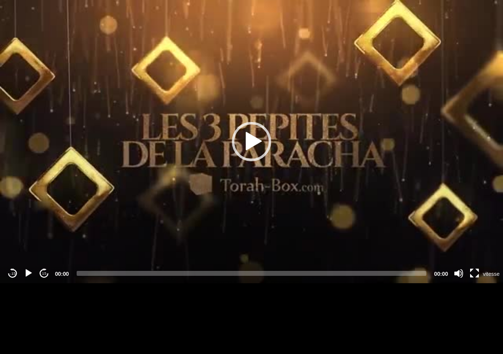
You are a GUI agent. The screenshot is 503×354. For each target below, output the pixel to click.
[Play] (28, 273)
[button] (251, 141)
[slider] (251, 273)
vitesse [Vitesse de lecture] (491, 274)
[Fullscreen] (474, 273)
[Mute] (459, 273)
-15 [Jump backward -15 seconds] (13, 273)
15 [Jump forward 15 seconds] (44, 273)
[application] (251, 141)
